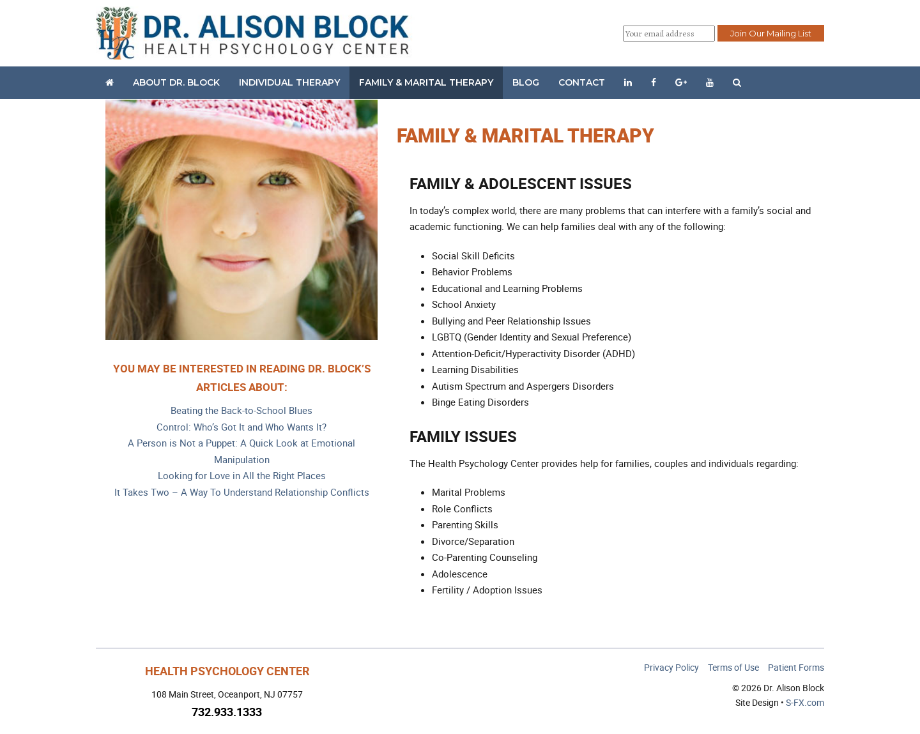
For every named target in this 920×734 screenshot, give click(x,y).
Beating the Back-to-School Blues (241, 410)
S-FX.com (805, 702)
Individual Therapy (289, 82)
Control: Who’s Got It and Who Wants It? (241, 426)
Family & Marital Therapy (426, 82)
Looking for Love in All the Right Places (242, 475)
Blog (525, 82)
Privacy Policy (671, 667)
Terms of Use (733, 667)
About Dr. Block (176, 82)
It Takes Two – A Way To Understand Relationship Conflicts (241, 492)
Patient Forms (796, 667)
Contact (581, 82)
